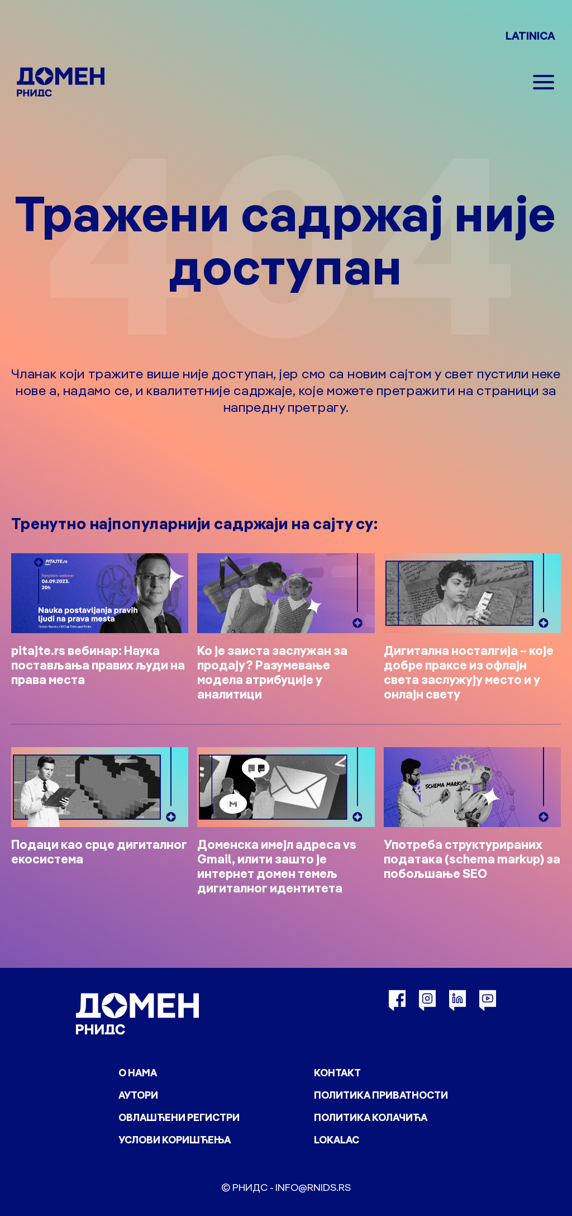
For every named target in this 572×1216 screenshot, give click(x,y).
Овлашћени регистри (179, 1117)
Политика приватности (381, 1095)
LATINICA (530, 35)
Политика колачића (370, 1117)
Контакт (337, 1072)
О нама (137, 1072)
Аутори (138, 1095)
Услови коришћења (174, 1139)
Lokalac (336, 1139)
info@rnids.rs (313, 1187)
